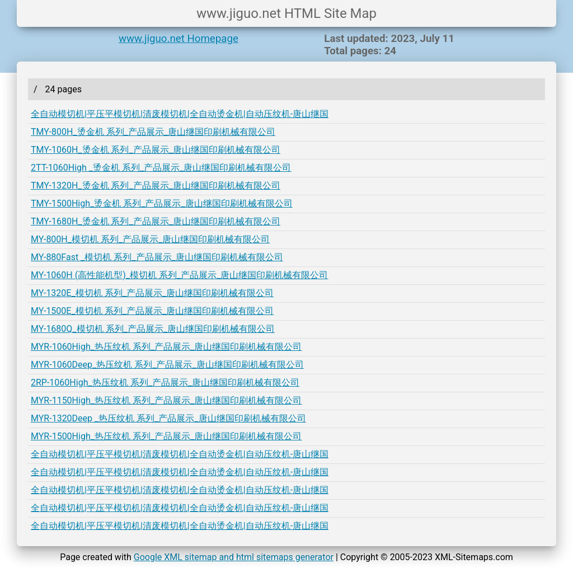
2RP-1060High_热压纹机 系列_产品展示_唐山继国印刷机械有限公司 (165, 382)
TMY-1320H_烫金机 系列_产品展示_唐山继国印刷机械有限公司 (155, 185)
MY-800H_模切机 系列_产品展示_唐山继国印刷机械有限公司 (150, 239)
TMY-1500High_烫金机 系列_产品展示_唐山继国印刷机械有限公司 (162, 203)
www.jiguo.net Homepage (178, 38)
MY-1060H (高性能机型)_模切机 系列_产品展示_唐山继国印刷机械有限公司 (179, 275)
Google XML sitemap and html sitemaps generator (234, 557)
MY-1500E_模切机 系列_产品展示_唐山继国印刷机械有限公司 (152, 311)
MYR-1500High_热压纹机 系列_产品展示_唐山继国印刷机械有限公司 (166, 436)
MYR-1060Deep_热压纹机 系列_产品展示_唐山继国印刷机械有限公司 (167, 364)
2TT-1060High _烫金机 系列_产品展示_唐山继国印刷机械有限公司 (161, 167)
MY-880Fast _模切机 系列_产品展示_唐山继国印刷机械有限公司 (157, 257)
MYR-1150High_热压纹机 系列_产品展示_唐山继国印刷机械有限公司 (166, 400)
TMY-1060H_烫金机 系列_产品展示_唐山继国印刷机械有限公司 (155, 149)
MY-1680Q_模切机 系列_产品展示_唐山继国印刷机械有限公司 (153, 328)
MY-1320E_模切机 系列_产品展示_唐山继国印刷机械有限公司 (152, 293)
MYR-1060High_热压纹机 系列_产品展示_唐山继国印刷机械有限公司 (166, 346)
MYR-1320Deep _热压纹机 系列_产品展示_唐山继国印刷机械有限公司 (168, 418)
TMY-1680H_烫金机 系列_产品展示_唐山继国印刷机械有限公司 (155, 221)
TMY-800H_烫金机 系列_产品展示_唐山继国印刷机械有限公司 (153, 131)
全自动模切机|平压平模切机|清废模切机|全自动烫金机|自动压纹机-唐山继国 (179, 114)
